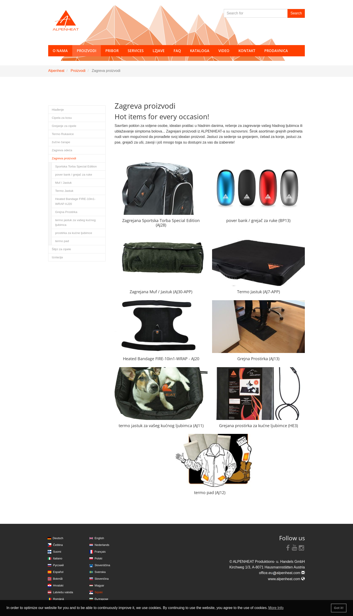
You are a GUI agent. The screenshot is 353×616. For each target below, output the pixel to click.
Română (58, 599)
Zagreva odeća (62, 150)
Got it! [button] (338, 608)
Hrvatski (58, 585)
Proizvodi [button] (86, 50)
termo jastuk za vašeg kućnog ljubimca (75, 222)
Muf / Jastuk (63, 182)
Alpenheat (56, 71)
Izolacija (57, 257)
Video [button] (223, 50)
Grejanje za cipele (64, 126)
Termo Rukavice (63, 134)
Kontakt (246, 50)
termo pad (62, 241)
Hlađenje (58, 109)
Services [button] (136, 50)
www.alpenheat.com (286, 579)
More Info (276, 608)
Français (100, 551)
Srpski (99, 592)
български (101, 599)
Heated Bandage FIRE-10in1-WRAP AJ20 (75, 201)
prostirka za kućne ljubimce (73, 233)
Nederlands (102, 545)
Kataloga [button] (199, 50)
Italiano (57, 558)
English (99, 538)
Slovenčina (102, 578)
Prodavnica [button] (276, 50)
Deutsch (58, 538)
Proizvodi (78, 71)
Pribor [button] (112, 50)
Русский (58, 565)
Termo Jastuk (64, 190)
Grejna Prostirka (66, 212)
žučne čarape (61, 142)
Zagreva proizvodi (64, 158)
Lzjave (159, 50)
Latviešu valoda (63, 592)
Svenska (100, 572)
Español (58, 572)
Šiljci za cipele (61, 249)
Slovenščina (102, 565)
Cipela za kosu (62, 117)
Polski (98, 558)
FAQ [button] (177, 50)
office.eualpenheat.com (282, 573)
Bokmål (58, 578)
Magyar (99, 585)
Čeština (58, 545)
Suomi (57, 551)
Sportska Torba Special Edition (76, 166)
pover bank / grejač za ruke (73, 174)
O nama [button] (60, 50)
